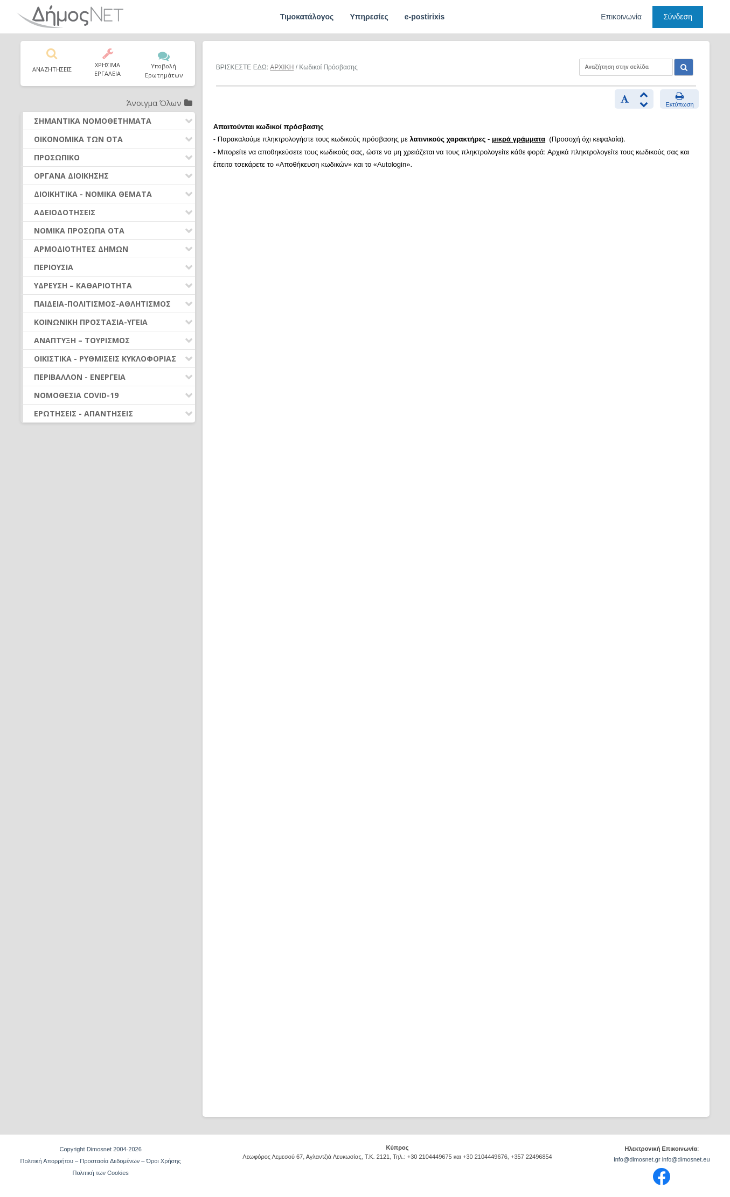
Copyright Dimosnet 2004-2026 (101, 1149)
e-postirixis (425, 16)
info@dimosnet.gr (637, 1159)
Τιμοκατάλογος (307, 16)
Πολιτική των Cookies (100, 1173)
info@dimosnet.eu (686, 1159)
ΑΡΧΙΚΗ (282, 67)
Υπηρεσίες (369, 16)
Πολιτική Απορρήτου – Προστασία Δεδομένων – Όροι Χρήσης (100, 1161)
